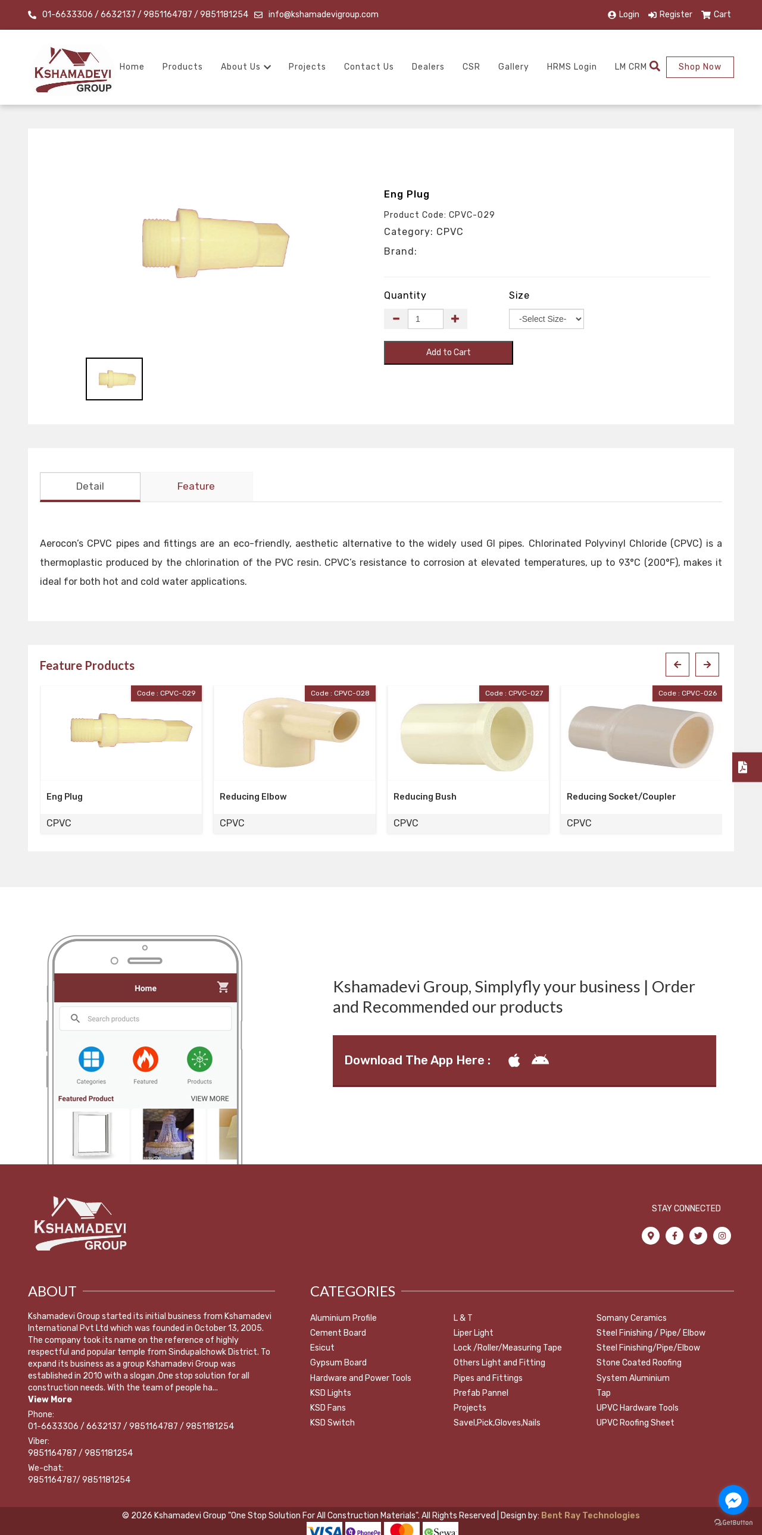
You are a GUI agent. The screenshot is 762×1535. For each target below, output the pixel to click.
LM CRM (631, 67)
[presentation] (677, 666)
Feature (196, 488)
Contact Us (369, 67)
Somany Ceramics (632, 1319)
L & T (463, 1319)
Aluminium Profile (343, 1319)
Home (132, 67)
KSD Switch (332, 1424)
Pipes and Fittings (488, 1379)
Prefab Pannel (481, 1394)
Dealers (428, 67)
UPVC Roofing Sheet (635, 1424)
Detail (90, 488)
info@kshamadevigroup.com (323, 15)
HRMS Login (572, 67)
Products (183, 67)
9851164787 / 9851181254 (80, 1454)
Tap (604, 1394)
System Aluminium (633, 1379)
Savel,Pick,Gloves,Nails (497, 1424)
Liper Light (474, 1334)
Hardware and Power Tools (360, 1379)
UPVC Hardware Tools (638, 1409)
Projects (307, 67)
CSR (471, 67)
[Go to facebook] (733, 1500)
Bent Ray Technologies (589, 1517)
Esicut (322, 1349)
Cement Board (338, 1334)
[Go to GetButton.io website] (733, 1523)
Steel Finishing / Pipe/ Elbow (651, 1334)
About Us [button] (246, 67)
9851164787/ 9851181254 (79, 1481)
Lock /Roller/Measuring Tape (508, 1349)
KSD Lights (330, 1394)
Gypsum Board (338, 1364)
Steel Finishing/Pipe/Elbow (648, 1349)
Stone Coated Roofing (639, 1364)
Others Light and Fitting (499, 1364)
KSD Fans (328, 1409)
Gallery (513, 67)
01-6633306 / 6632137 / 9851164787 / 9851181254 (145, 15)
